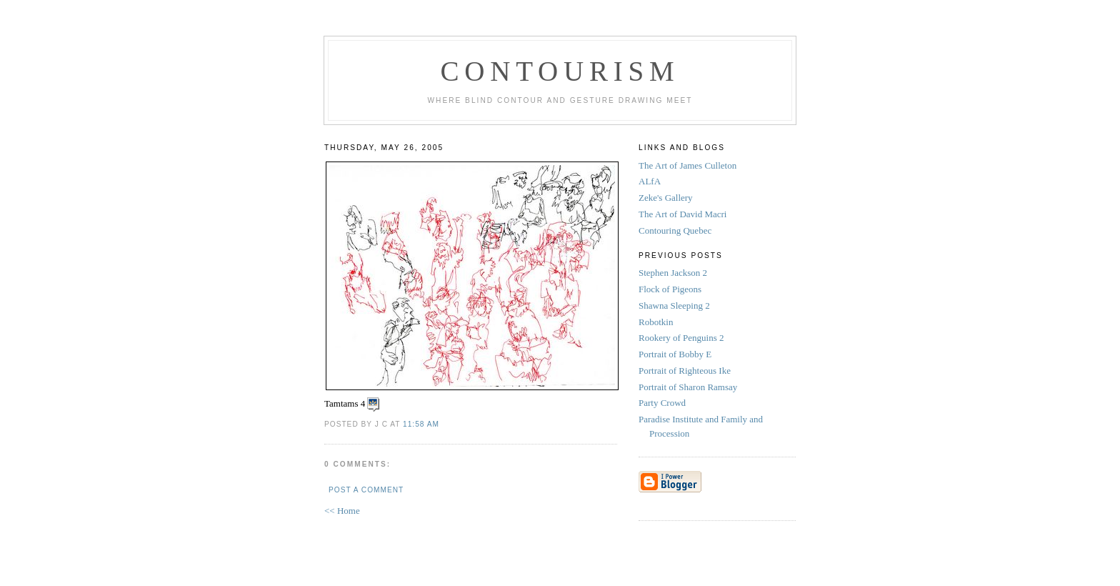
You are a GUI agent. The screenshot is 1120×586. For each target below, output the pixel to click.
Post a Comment (366, 490)
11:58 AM (421, 424)
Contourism (559, 71)
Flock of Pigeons (671, 289)
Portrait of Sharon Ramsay (689, 387)
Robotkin (657, 322)
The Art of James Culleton (687, 165)
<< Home (342, 510)
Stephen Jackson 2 (674, 272)
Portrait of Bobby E (676, 354)
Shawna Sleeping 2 (675, 305)
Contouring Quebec (675, 230)
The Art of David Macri (682, 214)
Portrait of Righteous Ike (686, 370)
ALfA (650, 181)
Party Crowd (663, 402)
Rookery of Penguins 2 (682, 337)
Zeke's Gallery (666, 197)
